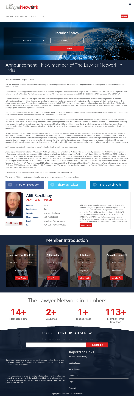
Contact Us (73, 375)
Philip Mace (85, 254)
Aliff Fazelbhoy (39, 195)
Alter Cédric (53, 254)
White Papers (74, 369)
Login (71, 382)
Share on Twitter (64, 184)
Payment (72, 388)
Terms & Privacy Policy (78, 356)
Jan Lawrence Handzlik (21, 254)
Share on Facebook (23, 184)
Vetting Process (75, 363)
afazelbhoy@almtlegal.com (54, 221)
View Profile (86, 225)
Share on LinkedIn (107, 184)
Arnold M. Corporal (117, 254)
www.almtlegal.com (52, 213)
